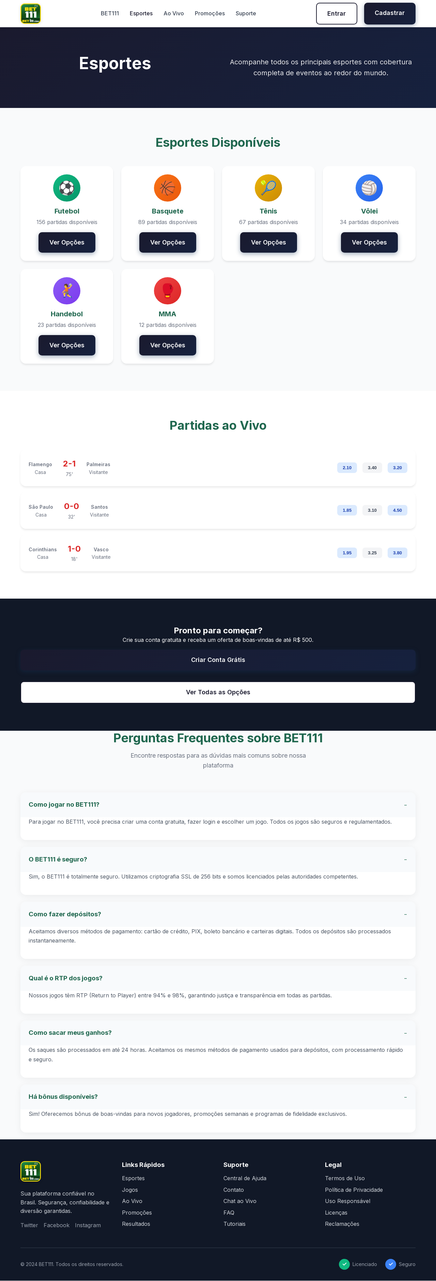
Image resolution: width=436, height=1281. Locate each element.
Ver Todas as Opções (218, 692)
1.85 (347, 510)
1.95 (347, 553)
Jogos (130, 1190)
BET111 (109, 13)
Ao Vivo (173, 13)
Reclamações (342, 1224)
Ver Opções (66, 242)
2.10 (347, 468)
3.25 (372, 553)
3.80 (397, 553)
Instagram (88, 1225)
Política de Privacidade (354, 1190)
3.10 (372, 510)
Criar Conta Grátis (218, 660)
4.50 (397, 510)
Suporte (245, 13)
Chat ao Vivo (239, 1201)
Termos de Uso (345, 1178)
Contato (233, 1190)
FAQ (228, 1212)
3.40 (372, 468)
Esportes (140, 13)
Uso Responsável (347, 1201)
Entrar (336, 13)
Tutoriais (234, 1224)
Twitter (29, 1225)
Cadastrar (389, 12)
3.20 (397, 468)
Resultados (136, 1224)
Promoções (209, 13)
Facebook (56, 1225)
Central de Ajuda (244, 1178)
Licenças (336, 1212)
